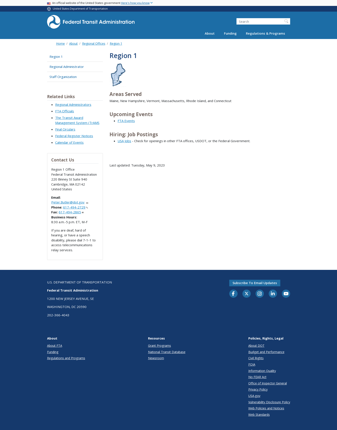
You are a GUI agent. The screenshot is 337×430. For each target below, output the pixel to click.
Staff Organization (63, 76)
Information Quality (262, 371)
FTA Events (126, 121)
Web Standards (259, 414)
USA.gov (254, 396)
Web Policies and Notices (266, 408)
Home (60, 43)
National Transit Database (166, 352)
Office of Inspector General (267, 383)
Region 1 (116, 43)
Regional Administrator (66, 66)
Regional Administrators (73, 104)
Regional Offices (93, 43)
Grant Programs (159, 345)
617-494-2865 (71, 212)
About (210, 33)
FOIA (251, 364)
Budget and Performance (266, 352)
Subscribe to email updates (255, 283)
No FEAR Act (257, 377)
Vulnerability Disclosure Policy (269, 402)
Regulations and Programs (66, 358)
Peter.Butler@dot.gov (69, 202)
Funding (230, 33)
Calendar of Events (69, 142)
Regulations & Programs (265, 33)
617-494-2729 (75, 207)
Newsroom (156, 358)
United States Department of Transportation (80, 9)
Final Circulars (65, 129)
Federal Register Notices (74, 136)
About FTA (54, 345)
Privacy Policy (258, 389)
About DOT (256, 345)
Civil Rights (256, 358)
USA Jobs (124, 141)
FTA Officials (64, 111)
